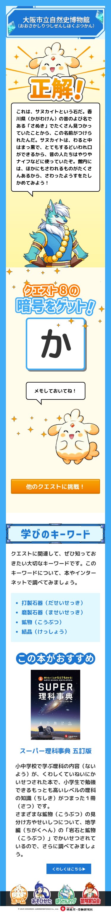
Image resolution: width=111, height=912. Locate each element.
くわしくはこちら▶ (69, 869)
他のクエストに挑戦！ (55, 486)
